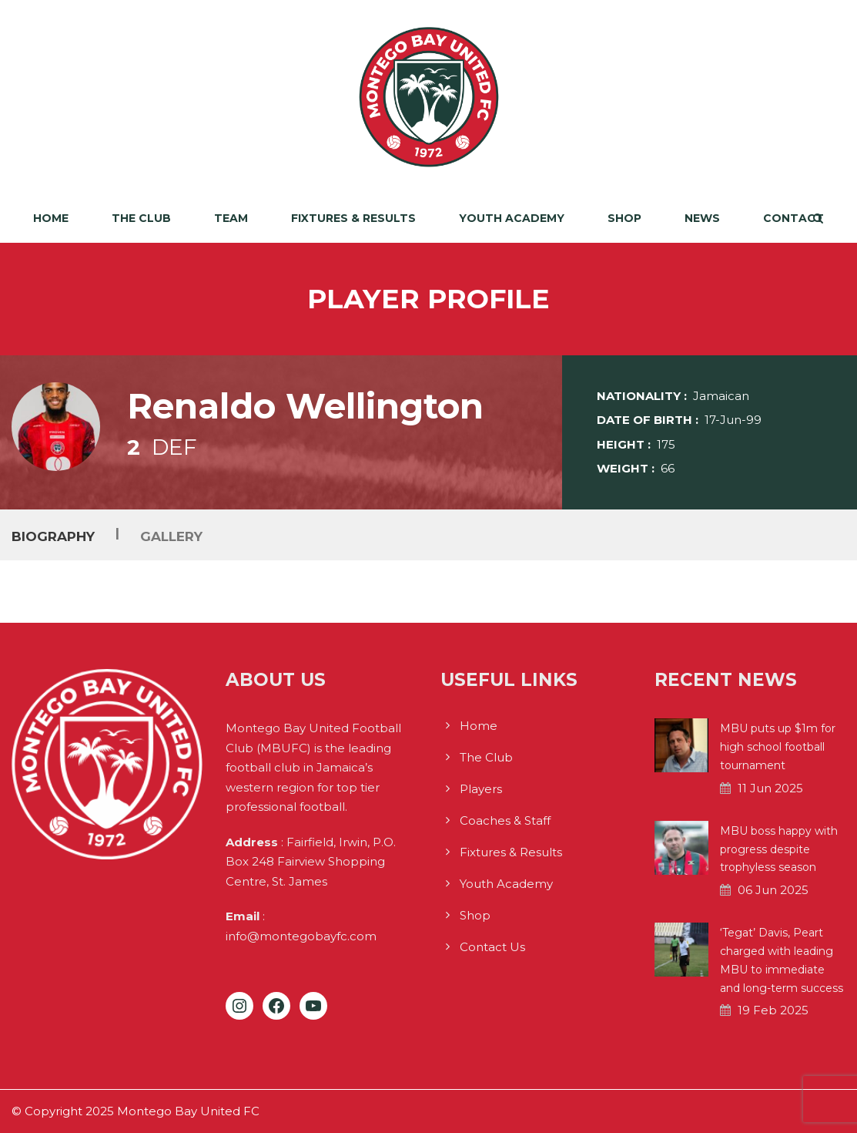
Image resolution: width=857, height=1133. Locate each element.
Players (481, 789)
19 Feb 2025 (773, 1010)
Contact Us (492, 947)
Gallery (171, 536)
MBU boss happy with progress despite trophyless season (779, 849)
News (702, 218)
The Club (141, 218)
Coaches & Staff (505, 820)
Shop (624, 218)
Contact (793, 218)
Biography (53, 536)
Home (51, 218)
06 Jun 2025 (773, 890)
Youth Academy (511, 218)
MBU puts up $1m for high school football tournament (777, 746)
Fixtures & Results (353, 218)
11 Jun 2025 (770, 788)
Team (231, 218)
